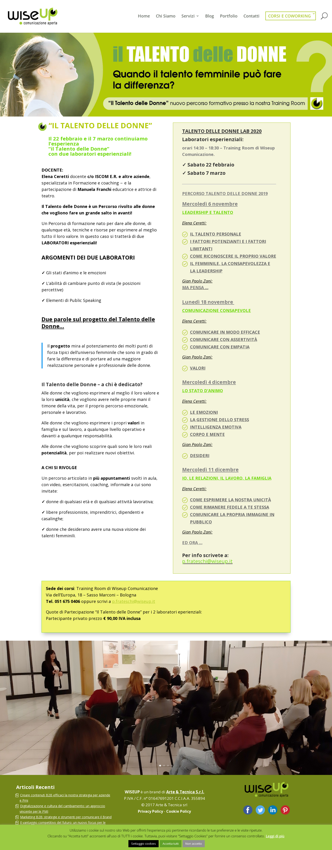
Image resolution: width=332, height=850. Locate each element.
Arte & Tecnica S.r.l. (185, 792)
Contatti (251, 16)
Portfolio (228, 16)
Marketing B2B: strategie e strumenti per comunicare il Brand (66, 817)
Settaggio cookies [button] (143, 843)
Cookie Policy (178, 811)
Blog (209, 16)
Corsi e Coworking (289, 16)
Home (144, 16)
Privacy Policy (150, 811)
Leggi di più (275, 836)
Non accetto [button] (193, 843)
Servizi (188, 16)
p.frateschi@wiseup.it (133, 601)
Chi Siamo (165, 16)
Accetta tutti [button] (171, 843)
